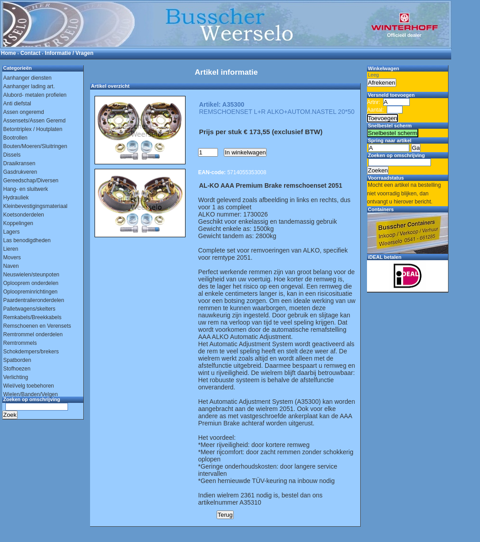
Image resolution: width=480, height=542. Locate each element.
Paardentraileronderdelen (33, 300)
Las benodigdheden (26, 240)
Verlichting (15, 377)
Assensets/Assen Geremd (34, 120)
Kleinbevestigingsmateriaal (35, 206)
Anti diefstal (17, 103)
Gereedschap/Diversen (31, 180)
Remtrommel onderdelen (33, 334)
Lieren (10, 249)
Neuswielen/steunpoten (31, 274)
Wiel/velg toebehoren (28, 386)
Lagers (11, 232)
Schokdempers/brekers (31, 351)
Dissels (12, 155)
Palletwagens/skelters (29, 309)
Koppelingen (18, 223)
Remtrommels (20, 343)
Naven (11, 266)
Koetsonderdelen (23, 215)
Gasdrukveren (20, 172)
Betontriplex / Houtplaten (32, 129)
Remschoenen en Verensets (37, 326)
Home (8, 53)
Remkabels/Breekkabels (32, 317)
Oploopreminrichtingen (30, 292)
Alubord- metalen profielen (35, 95)
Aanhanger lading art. (29, 86)
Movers (12, 257)
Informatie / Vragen (69, 53)
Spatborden (17, 360)
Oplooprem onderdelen (31, 283)
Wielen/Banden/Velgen (30, 394)
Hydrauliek (16, 197)
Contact (30, 53)
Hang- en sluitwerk (25, 189)
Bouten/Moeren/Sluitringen (35, 146)
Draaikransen (19, 163)
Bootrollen (15, 138)
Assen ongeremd (23, 112)
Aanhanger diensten (27, 78)
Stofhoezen (17, 369)
